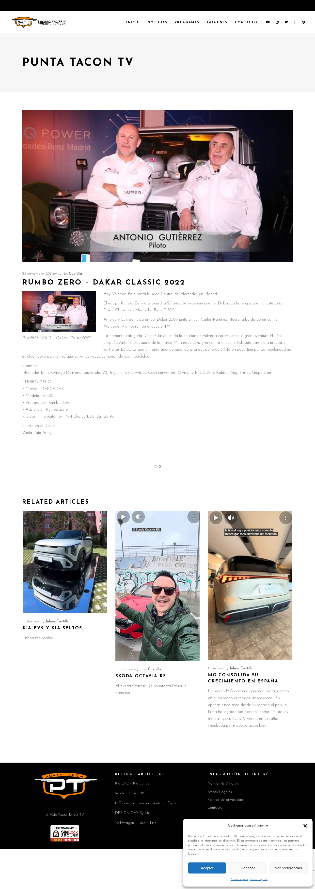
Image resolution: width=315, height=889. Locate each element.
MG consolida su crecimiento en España (147, 803)
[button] (305, 825)
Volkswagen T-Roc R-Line (136, 823)
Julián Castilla (70, 274)
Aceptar (207, 868)
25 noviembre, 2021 (37, 274)
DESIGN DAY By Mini (133, 813)
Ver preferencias (288, 868)
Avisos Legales (239, 879)
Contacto (214, 808)
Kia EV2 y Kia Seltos (52, 628)
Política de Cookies (223, 784)
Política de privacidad (225, 800)
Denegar (248, 868)
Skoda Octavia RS (140, 676)
